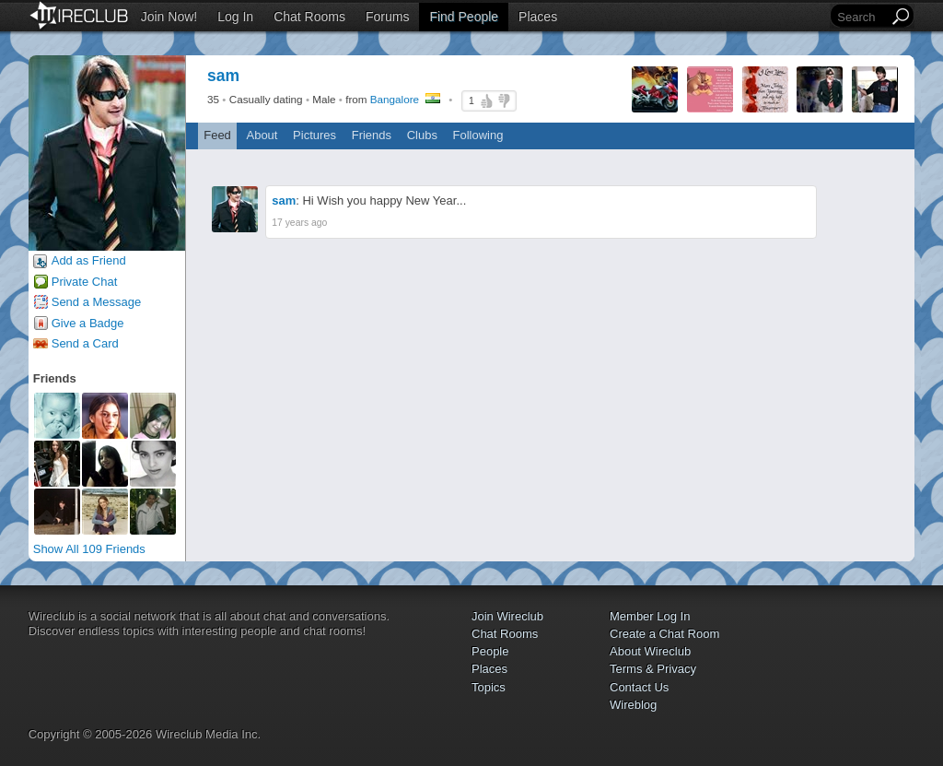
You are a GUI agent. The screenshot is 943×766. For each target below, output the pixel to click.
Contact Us (639, 687)
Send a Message (97, 302)
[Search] (861, 17)
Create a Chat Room (664, 634)
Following (478, 135)
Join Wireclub (507, 616)
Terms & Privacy (653, 669)
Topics (489, 687)
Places (537, 16)
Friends (371, 135)
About (261, 135)
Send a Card (85, 343)
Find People (463, 16)
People (490, 651)
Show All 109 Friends (89, 549)
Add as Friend (89, 260)
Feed (217, 135)
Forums (387, 16)
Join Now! (169, 16)
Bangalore (394, 99)
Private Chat (85, 282)
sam (284, 200)
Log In (235, 16)
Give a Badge (88, 323)
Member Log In (650, 616)
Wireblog (633, 705)
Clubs (422, 135)
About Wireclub (650, 651)
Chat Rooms (309, 16)
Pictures (314, 135)
